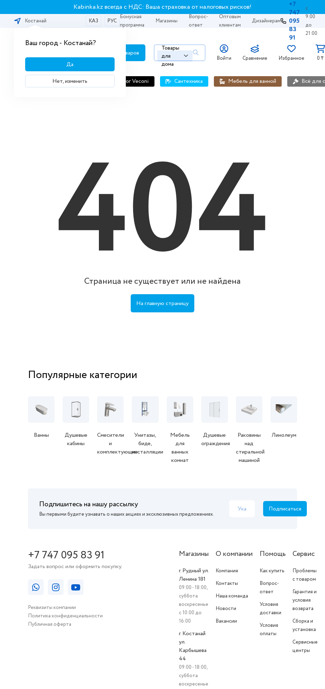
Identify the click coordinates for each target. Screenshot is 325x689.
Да (69, 64)
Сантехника (188, 81)
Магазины (167, 20)
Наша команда (232, 596)
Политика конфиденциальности (65, 615)
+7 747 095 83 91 (294, 21)
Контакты (227, 583)
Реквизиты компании (52, 607)
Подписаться (285, 509)
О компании (234, 554)
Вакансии (226, 621)
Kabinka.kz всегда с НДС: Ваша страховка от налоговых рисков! (162, 7)
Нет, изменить (69, 81)
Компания (227, 570)
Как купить (272, 570)
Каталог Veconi (130, 81)
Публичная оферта (49, 624)
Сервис (303, 554)
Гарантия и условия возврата (304, 600)
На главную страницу (162, 303)
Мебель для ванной (252, 81)
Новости (226, 608)
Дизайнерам (266, 20)
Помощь (273, 554)
